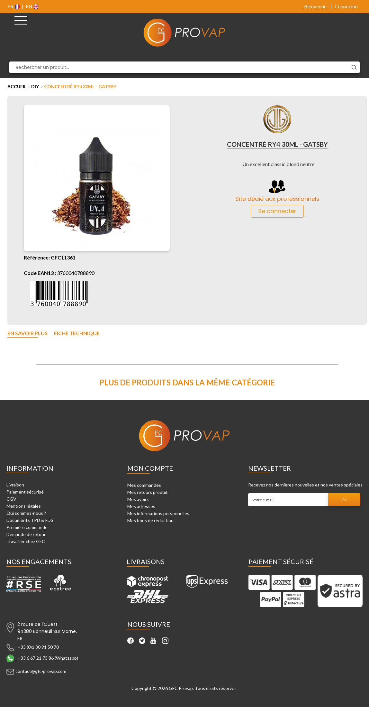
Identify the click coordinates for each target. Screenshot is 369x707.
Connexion (346, 6)
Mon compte (150, 468)
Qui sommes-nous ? (26, 513)
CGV (11, 499)
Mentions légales (23, 506)
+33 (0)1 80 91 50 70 (38, 647)
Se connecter (277, 211)
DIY (35, 86)
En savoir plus (27, 333)
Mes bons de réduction (150, 520)
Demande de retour (26, 534)
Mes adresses (141, 506)
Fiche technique (77, 333)
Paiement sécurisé (25, 492)
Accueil (16, 86)
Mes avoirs (138, 499)
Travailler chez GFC (25, 541)
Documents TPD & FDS (29, 520)
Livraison (15, 484)
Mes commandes (144, 485)
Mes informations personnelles (158, 513)
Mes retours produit (147, 492)
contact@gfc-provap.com (40, 671)
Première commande (27, 527)
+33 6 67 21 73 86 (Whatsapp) (48, 658)
